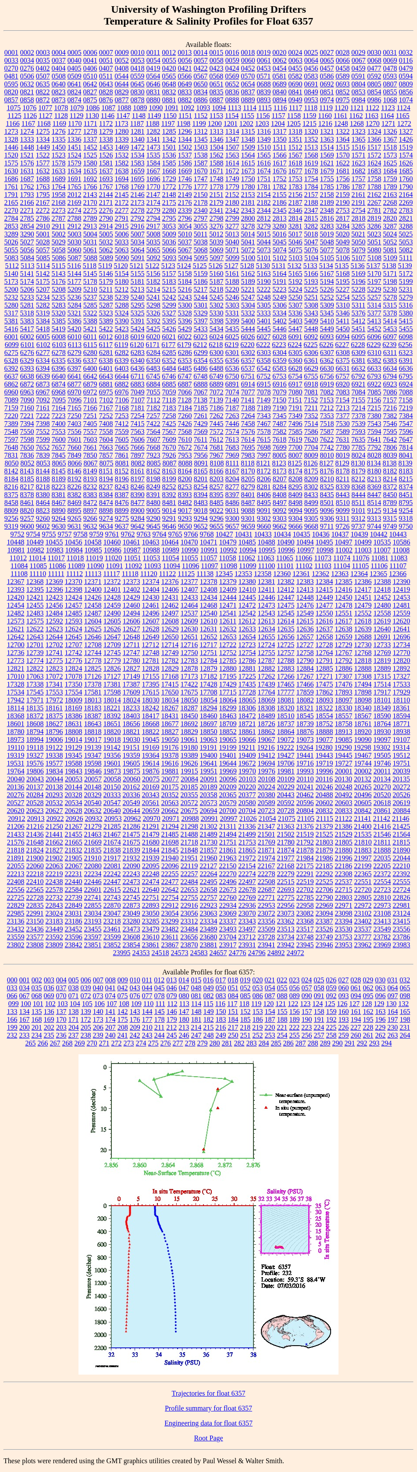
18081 (286, 700)
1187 (137, 123)
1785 (327, 186)
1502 (185, 147)
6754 (295, 376)
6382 (374, 360)
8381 (59, 494)
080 (184, 995)
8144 (43, 471)
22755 (189, 897)
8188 (43, 479)
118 (244, 1003)
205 (86, 1027)
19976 (266, 771)
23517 (305, 929)
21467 (112, 834)
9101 (359, 510)
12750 (189, 652)
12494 (131, 613)
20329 (93, 795)
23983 (401, 945)
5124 (184, 265)
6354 (201, 360)
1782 (280, 186)
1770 (153, 186)
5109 (390, 257)
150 (221, 1011)
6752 (264, 376)
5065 (153, 250)
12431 (170, 597)
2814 (296, 218)
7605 (122, 439)
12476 (305, 605)
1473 (153, 147)
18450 (189, 716)
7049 (138, 392)
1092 (187, 107)
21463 (93, 834)
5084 (27, 257)
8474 (106, 502)
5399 (232, 321)
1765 (75, 186)
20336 (131, 795)
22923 (208, 905)
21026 (248, 818)
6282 (122, 352)
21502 (286, 834)
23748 (305, 937)
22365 (363, 873)
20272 (401, 787)
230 (392, 1027)
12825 (93, 668)
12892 (401, 668)
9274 (106, 518)
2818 (359, 218)
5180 (122, 281)
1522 (43, 155)
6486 (201, 368)
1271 (388, 123)
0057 (201, 60)
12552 (363, 613)
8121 (264, 463)
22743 (112, 897)
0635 (43, 84)
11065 (284, 558)
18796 (54, 731)
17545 (35, 692)
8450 (390, 494)
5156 (153, 273)
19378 (170, 755)
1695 (138, 179)
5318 (27, 313)
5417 (27, 329)
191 (319, 1019)
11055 (189, 558)
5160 (217, 273)
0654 (248, 84)
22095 (151, 866)
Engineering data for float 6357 (208, 1423)
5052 (390, 242)
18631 (73, 723)
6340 (138, 360)
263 (393, 1035)
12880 (228, 668)
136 (49, 1011)
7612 (216, 439)
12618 (362, 621)
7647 (406, 439)
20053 (73, 779)
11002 (344, 550)
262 (380, 1035)
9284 (138, 518)
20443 (286, 795)
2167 (43, 202)
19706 (286, 763)
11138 (205, 573)
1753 (296, 179)
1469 (122, 147)
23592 (54, 937)
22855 (93, 905)
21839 (131, 850)
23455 (93, 929)
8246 (138, 487)
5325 (138, 313)
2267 (374, 202)
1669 (185, 171)
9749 (390, 526)
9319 (11, 526)
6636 (406, 368)
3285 (358, 226)
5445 (264, 329)
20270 (382, 787)
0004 (59, 52)
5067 (185, 250)
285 (276, 1043)
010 (135, 980)
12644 (54, 637)
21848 (189, 850)
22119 (189, 866)
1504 (217, 147)
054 (270, 988)
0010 (138, 52)
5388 (90, 321)
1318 (296, 131)
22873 (131, 905)
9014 (169, 510)
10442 (379, 534)
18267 (169, 708)
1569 (327, 155)
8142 (11, 471)
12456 (54, 605)
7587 (327, 431)
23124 (401, 913)
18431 (170, 716)
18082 (305, 700)
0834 (201, 92)
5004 (90, 234)
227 (355, 1027)
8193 (90, 479)
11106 (379, 565)
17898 (363, 692)
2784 (11, 218)
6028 (279, 336)
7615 (264, 439)
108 (124, 1003)
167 (24, 1019)
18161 (54, 708)
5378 (390, 313)
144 (147, 1011)
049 (208, 988)
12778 (93, 660)
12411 (266, 589)
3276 (216, 226)
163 (380, 1011)
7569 (201, 431)
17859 (305, 692)
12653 (228, 637)
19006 (54, 739)
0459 (359, 68)
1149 (154, 115)
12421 (35, 597)
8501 (327, 502)
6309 (359, 352)
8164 (185, 471)
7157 (390, 400)
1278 (90, 131)
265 (30, 1043)
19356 (112, 755)
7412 (122, 423)
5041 (248, 242)
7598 (27, 439)
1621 (327, 163)
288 (313, 1043)
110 (148, 1003)
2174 (153, 202)
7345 (280, 415)
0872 (43, 100)
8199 (169, 479)
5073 (264, 250)
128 (366, 1003)
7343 (264, 415)
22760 (228, 897)
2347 (311, 210)
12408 (208, 589)
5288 (122, 305)
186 (258, 1019)
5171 (390, 273)
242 (135, 1035)
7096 (75, 400)
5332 (248, 313)
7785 (359, 447)
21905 (73, 858)
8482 (185, 502)
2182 (264, 202)
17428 (208, 684)
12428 (112, 597)
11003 (362, 550)
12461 (151, 605)
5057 (43, 250)
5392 (153, 321)
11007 (382, 550)
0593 (390, 76)
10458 (93, 542)
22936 (247, 905)
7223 (59, 415)
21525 (324, 834)
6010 (75, 336)
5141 (27, 273)
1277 (75, 131)
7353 (327, 415)
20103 (247, 779)
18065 (247, 700)
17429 (228, 684)
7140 (232, 400)
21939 (151, 858)
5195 (343, 281)
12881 (247, 668)
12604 (93, 621)
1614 (232, 163)
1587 (201, 163)
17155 (151, 676)
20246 (324, 787)
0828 (106, 92)
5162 (248, 273)
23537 (363, 929)
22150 (227, 866)
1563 (232, 155)
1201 (231, 123)
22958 (305, 905)
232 (12, 1035)
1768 (122, 186)
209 (135, 1027)
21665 (73, 842)
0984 (359, 100)
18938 (401, 731)
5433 (201, 329)
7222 (43, 415)
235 (49, 1035)
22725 (16, 897)
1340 (138, 139)
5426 (169, 329)
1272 (404, 123)
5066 (169, 250)
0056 (185, 60)
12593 (73, 621)
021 (269, 980)
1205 (294, 123)
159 (331, 1011)
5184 (185, 281)
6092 (311, 336)
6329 (27, 360)
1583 (138, 163)
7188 (248, 408)
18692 (189, 723)
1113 (234, 107)
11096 (190, 565)
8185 (27, 479)
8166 (217, 471)
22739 (73, 897)
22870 (112, 905)
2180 (232, 202)
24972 (295, 952)
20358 (208, 795)
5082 (406, 250)
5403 (296, 321)
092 (331, 995)
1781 (264, 186)
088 (282, 995)
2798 (217, 218)
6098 (406, 336)
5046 (296, 242)
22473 (131, 881)
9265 (75, 518)
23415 (401, 921)
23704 (227, 937)
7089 (11, 400)
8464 (43, 502)
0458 (343, 68)
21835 (93, 850)
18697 (208, 723)
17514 (382, 684)
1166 (12, 123)
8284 (280, 487)
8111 (232, 463)
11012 (18, 558)
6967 (43, 392)
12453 (401, 597)
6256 (405, 344)
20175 (170, 787)
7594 (374, 431)
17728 (247, 692)
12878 (189, 668)
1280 (122, 131)
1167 (28, 123)
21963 (228, 858)
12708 (93, 644)
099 (13, 1003)
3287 (390, 226)
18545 (305, 716)
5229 (374, 289)
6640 (59, 376)
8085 (153, 463)
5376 (359, 313)
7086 (390, 392)
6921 (359, 384)
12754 (247, 652)
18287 (189, 708)
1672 (232, 171)
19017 (93, 739)
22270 (228, 873)
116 (220, 1003)
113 (184, 1003)
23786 (401, 937)
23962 (363, 945)
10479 (228, 542)
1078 (61, 107)
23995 (122, 952)
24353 (141, 952)
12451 (363, 597)
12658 (324, 637)
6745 (153, 376)
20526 (401, 795)
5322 (90, 313)
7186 (217, 408)
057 (307, 988)
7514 (311, 423)
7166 (90, 408)
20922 (55, 818)
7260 (185, 415)
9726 (342, 526)
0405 (75, 68)
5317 (11, 313)
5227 (342, 289)
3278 (248, 226)
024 (306, 980)
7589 (343, 431)
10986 (112, 550)
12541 (228, 613)
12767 (344, 652)
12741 (54, 652)
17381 (112, 684)
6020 (153, 336)
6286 (185, 352)
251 (245, 1035)
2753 (343, 210)
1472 (138, 147)
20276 (16, 795)
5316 (406, 305)
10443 (398, 534)
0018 (248, 52)
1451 (75, 147)
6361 (311, 360)
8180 (374, 471)
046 (172, 988)
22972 (363, 905)
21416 (382, 826)
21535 (363, 834)
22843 (54, 905)
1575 (11, 163)
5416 (11, 329)
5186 (201, 281)
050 (221, 988)
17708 (208, 692)
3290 (27, 234)
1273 (11, 131)
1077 (45, 107)
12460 (131, 605)
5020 (342, 234)
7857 (106, 455)
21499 (247, 834)
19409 (247, 755)
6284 (153, 352)
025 (319, 980)
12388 (382, 581)
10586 (401, 542)
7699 (280, 447)
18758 (344, 723)
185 (245, 1019)
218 (245, 1027)
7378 (359, 415)
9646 (169, 526)
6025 (232, 336)
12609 (189, 621)
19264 (305, 747)
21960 (208, 858)
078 (159, 995)
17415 (170, 684)
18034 (170, 700)
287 (301, 1043)
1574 (406, 155)
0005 (75, 52)
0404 (59, 68)
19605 (131, 763)
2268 (390, 202)
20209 (228, 787)
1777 (201, 186)
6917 (296, 384)
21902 (54, 858)
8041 (406, 455)
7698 (264, 447)
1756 (343, 179)
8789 (390, 502)
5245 (217, 297)
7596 (406, 431)
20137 (35, 787)
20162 (131, 787)
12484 (54, 613)
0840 (280, 92)
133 (12, 1011)
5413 (374, 321)
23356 (266, 921)
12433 (189, 597)
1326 (390, 131)
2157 (311, 194)
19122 (54, 747)
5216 (185, 289)
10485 (247, 542)
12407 (189, 589)
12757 (286, 652)
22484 (189, 881)
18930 (382, 731)
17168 (170, 676)
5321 (75, 313)
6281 (106, 352)
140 (98, 1011)
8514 (374, 502)
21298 (189, 826)
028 (355, 980)
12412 (285, 589)
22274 (247, 873)
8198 (153, 479)
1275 (43, 131)
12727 (305, 644)
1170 (75, 123)
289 (325, 1043)
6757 (342, 376)
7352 (311, 415)
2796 (185, 218)
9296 (217, 518)
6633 (374, 368)
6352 (169, 360)
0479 (406, 68)
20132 (362, 779)
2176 (185, 202)
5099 (232, 257)
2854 (27, 226)
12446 (266, 597)
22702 (305, 889)
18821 (131, 731)
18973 (16, 739)
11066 (303, 558)
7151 (295, 400)
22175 (305, 866)
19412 (266, 755)
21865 (247, 850)
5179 (106, 281)
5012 (216, 234)
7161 (43, 408)
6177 (168, 344)
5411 (342, 321)
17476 (344, 684)
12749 (170, 652)
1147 (123, 115)
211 (159, 1027)
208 (123, 1027)
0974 (327, 100)
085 (245, 995)
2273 (59, 210)
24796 (257, 952)
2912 (74, 226)
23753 (343, 937)
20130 (343, 779)
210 (147, 1027)
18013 (93, 700)
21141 (362, 818)
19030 (131, 739)
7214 (358, 408)
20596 (305, 802)
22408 (16, 881)
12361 (301, 573)
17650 (170, 692)
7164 (59, 408)
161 (356, 1011)
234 (37, 1035)
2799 (232, 218)
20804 (305, 810)
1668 (169, 171)
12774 (35, 660)
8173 (280, 471)
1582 (122, 163)
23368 (305, 921)
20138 (54, 787)
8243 (122, 487)
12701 (35, 644)
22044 (401, 858)
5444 (248, 329)
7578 (264, 431)
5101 (264, 257)
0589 (342, 76)
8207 (280, 479)
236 (61, 1035)
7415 (138, 423)
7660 (75, 447)
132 (403, 1003)
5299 (169, 305)
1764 (59, 186)
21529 (344, 834)
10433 (263, 534)
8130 (358, 463)
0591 (358, 76)
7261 (201, 415)
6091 (295, 336)
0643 (106, 84)
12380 (247, 581)
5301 (201, 305)
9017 (185, 510)
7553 (59, 431)
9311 (342, 518)
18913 (344, 731)
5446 (280, 329)
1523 (59, 155)
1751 (264, 179)
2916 (137, 226)
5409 (311, 321)
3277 (232, 226)
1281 (138, 131)
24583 (199, 952)
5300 (185, 305)
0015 (216, 52)
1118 (310, 107)
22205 (382, 866)
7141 (248, 400)
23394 (344, 921)
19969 (228, 771)
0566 (185, 76)
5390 (122, 321)
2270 (11, 210)
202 (49, 1027)
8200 (185, 479)
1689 (59, 179)
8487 (248, 502)
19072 (286, 739)
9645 (153, 526)
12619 (382, 621)
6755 (311, 376)
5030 (75, 242)
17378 (93, 684)
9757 (65, 534)
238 (86, 1035)
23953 (344, 945)
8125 (295, 463)
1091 (171, 107)
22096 (170, 866)
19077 (324, 739)
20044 (54, 779)
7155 (358, 400)
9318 (406, 518)
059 (331, 988)
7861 (122, 455)
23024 (54, 913)
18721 (247, 723)
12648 (131, 637)
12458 (93, 605)
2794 (153, 218)
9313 (374, 518)
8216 (11, 487)
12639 (363, 629)
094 (356, 995)
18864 (286, 731)
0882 (185, 100)
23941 (266, 945)
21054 (267, 818)
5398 (217, 321)
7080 (296, 392)
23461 (112, 929)
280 (215, 1043)
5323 (106, 313)
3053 (169, 226)
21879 (324, 850)
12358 (262, 573)
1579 (75, 163)
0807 (390, 84)
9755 (49, 534)
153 (258, 1011)
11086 (57, 565)
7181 (138, 408)
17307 (344, 676)
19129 (73, 747)
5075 (296, 250)
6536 (232, 368)
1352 (311, 139)
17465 (286, 684)
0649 (185, 84)
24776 (237, 952)
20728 (286, 810)
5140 (11, 273)
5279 (406, 297)
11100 (266, 565)
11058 (227, 558)
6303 (264, 352)
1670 (201, 171)
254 (282, 1035)
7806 (390, 447)
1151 (185, 115)
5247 (248, 297)
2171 (106, 202)
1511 (279, 147)
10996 (286, 550)
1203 (262, 123)
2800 (248, 218)
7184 (185, 408)
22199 (362, 866)
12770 (401, 652)
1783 (296, 186)
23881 (208, 945)
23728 (266, 937)
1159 (309, 115)
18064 (228, 700)
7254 (138, 415)
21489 (208, 834)
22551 (363, 881)
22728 (35, 897)
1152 (200, 115)
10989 (170, 550)
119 (256, 1003)
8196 (122, 479)
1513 (311, 147)
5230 (390, 289)
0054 (153, 60)
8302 (311, 487)
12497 (170, 613)
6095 (358, 336)
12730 (362, 644)
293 (374, 1043)
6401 (106, 368)
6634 (390, 368)
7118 (169, 400)
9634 (106, 526)
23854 (131, 945)
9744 (374, 526)
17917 (382, 692)
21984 (305, 858)
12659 (344, 637)
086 (258, 995)
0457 (327, 68)
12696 (401, 637)
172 (86, 1019)
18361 (401, 708)
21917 (112, 858)
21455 (73, 834)
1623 (359, 163)
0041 (90, 60)
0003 (43, 52)
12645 (73, 637)
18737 (286, 723)
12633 (247, 629)
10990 (190, 550)
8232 (90, 487)
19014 (73, 739)
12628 (151, 629)
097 (393, 995)
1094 (219, 107)
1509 (248, 147)
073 (98, 995)
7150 (279, 400)
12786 (247, 660)
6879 (90, 384)
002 (37, 980)
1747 (201, 179)
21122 (343, 818)
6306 (311, 352)
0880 (153, 100)
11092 (133, 565)
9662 (280, 526)
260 (356, 1035)
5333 (264, 313)
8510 (343, 502)
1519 (406, 147)
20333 (112, 795)
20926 (74, 818)
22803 (344, 897)
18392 (112, 716)
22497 (247, 881)
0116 (406, 60)
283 (251, 1043)
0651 (217, 84)
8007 (296, 455)
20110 (305, 779)
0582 (295, 76)
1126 (30, 115)
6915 (264, 384)
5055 (11, 250)
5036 (169, 242)
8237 (106, 487)
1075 (14, 107)
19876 (151, 771)
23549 (382, 929)
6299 (201, 352)
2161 (359, 194)
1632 (43, 171)
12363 (340, 573)
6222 (263, 344)
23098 (344, 913)
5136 (357, 265)
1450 (59, 147)
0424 (232, 68)
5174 (27, 281)
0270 (11, 68)
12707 (73, 644)
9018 (201, 510)
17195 (228, 676)
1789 (390, 186)
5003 (75, 234)
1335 (59, 139)
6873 (43, 384)
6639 (43, 376)
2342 (232, 210)
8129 (342, 463)
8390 (138, 494)
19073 (305, 739)
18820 (112, 731)
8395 (217, 494)
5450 (343, 329)
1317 (280, 131)
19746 (382, 763)
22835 (35, 905)
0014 (200, 52)
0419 (153, 68)
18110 (401, 700)
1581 (106, 163)
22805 (363, 897)
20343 (151, 795)
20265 (363, 787)
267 (55, 1043)
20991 (209, 818)
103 (62, 1003)
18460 (208, 716)
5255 (359, 297)
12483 (35, 613)
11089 (76, 565)
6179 (184, 344)
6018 (121, 336)
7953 (185, 455)
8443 (343, 494)
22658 (208, 889)
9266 (90, 518)
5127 (231, 265)
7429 (201, 423)
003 (49, 980)
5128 (247, 265)
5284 (75, 305)
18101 (382, 700)
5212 (121, 289)
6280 (90, 352)
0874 (75, 100)
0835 (217, 92)
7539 (359, 423)
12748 (151, 652)
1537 (185, 155)
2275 (90, 210)
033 (12, 988)
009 (123, 980)
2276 (106, 210)
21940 (170, 858)
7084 (359, 392)
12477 (324, 605)
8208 (296, 479)
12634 (266, 629)
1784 (311, 186)
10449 (35, 542)
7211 (311, 408)
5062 (106, 250)
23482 (170, 929)
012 (159, 980)
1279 (106, 131)
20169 (151, 787)
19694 (266, 763)
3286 (374, 226)
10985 (93, 550)
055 (282, 988)
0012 (169, 52)
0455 (296, 68)
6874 (59, 384)
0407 (106, 68)
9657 (232, 526)
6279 (75, 352)
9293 (185, 518)
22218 (35, 873)
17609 (131, 692)
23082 (305, 913)
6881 (106, 384)
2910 (43, 226)
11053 (151, 558)
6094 (342, 336)
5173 (11, 281)
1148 (138, 115)
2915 (121, 226)
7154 (342, 400)
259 (344, 1035)
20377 (247, 795)
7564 (153, 431)
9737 (358, 526)
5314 (374, 305)
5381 (11, 321)
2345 (280, 210)
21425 (401, 826)
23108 (382, 913)
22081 (112, 866)
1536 (169, 155)
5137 (373, 265)
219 (257, 1027)
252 (258, 1035)
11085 (38, 565)
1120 (341, 107)
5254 (343, 297)
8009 (311, 455)
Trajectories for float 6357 (209, 1393)
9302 (264, 518)
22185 (324, 866)
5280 (11, 305)
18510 (286, 716)
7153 (327, 400)
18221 (112, 708)
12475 (286, 605)
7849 (75, 455)
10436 (321, 534)
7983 (248, 455)
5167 (327, 273)
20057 (93, 779)
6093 (327, 336)
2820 (390, 218)
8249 (153, 487)
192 (331, 1019)
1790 (406, 186)
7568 (185, 431)
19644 (228, 763)
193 (344, 1019)
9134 (390, 510)
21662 (54, 842)
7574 (232, 431)
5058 (59, 250)
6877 (75, 384)
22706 (324, 889)
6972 (90, 392)
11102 (304, 565)
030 (380, 980)
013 (171, 980)
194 (356, 1019)
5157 (169, 273)
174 (110, 1019)
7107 (138, 400)
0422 (201, 68)
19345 (73, 755)
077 (147, 995)
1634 (75, 171)
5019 (327, 234)
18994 (35, 739)
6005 (43, 336)
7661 (90, 447)
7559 (122, 431)
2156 (296, 194)
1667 (153, 171)
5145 (90, 273)
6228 (358, 344)
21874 (286, 850)
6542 (264, 368)
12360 (282, 573)
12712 (150, 644)
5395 (169, 321)
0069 (390, 60)
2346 (296, 210)
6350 (153, 360)
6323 (406, 352)
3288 (406, 226)
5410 (327, 321)
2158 (327, 194)
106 (99, 1003)
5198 (390, 281)
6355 (217, 360)
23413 (382, 921)
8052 (27, 463)
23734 (285, 937)
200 (24, 1027)
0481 (11, 76)
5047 (311, 242)
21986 (324, 858)
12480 (382, 605)
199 (12, 1027)
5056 (27, 250)
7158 (406, 400)
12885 (324, 668)
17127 (112, 676)
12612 (247, 621)
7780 (343, 447)
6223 (279, 344)
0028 (342, 52)
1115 (265, 107)
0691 (311, 84)
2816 (327, 218)
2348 (327, 210)
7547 (406, 423)
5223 (279, 289)
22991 (35, 913)
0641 (75, 84)
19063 (208, 739)
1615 (248, 163)
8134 (374, 463)
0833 (185, 92)
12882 (266, 668)
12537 (189, 613)
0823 (59, 92)
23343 (247, 921)
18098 (363, 700)
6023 (200, 336)
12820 (401, 660)
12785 (228, 660)
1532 (122, 155)
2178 (201, 202)
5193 (311, 281)
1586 (185, 163)
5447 (296, 329)
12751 (208, 652)
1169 (59, 123)
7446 (232, 423)
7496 (296, 423)
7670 (169, 447)
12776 (73, 660)
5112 (12, 265)
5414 (390, 321)
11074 (341, 558)
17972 (54, 700)
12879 (208, 668)
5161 (232, 273)
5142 (43, 273)
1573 (390, 155)
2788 (75, 218)
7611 (200, 439)
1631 (27, 171)
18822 (151, 731)
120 (268, 1003)
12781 (151, 660)
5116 (74, 265)
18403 (131, 716)
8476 (122, 502)
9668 (311, 526)
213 (183, 1027)
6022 (185, 336)
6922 (374, 384)
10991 (209, 550)
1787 (359, 186)
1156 (263, 115)
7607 (153, 439)
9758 (81, 534)
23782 (382, 937)
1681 (343, 171)
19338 (54, 755)
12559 (401, 613)
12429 (131, 597)
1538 (201, 155)
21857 (208, 850)
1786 (343, 186)
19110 (15, 747)
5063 (122, 250)
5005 (106, 234)
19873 (112, 771)
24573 (180, 952)
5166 (311, 273)
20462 (305, 795)
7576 (248, 431)
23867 (170, 945)
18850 (208, 731)
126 (342, 1003)
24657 (218, 952)
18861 (247, 731)
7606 (138, 439)
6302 (248, 352)
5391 (138, 321)
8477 (138, 502)
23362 (286, 921)
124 (317, 1003)
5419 (59, 329)
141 (110, 1011)
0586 (327, 76)
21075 (287, 818)
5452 (374, 329)
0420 (169, 68)
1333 (27, 139)
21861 (228, 850)
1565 (264, 155)
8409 (296, 494)
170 (61, 1019)
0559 (137, 76)
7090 (27, 400)
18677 (170, 723)
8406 (264, 494)
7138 (200, 400)
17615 (151, 692)
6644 (122, 376)
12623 (54, 629)
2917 (153, 226)
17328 (16, 684)
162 (368, 1011)
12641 (401, 629)
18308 (266, 708)
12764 (324, 652)
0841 (296, 92)
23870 (189, 945)
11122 (167, 573)
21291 (151, 826)
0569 (232, 76)
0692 (327, 84)
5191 (280, 281)
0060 (248, 60)
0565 (169, 76)
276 (165, 1043)
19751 (401, 763)
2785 (27, 218)
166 (12, 1019)
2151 (217, 194)
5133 (310, 265)
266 (43, 1043)
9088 (248, 510)
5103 (296, 257)
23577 (35, 937)
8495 (264, 502)
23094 (324, 913)
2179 (217, 202)
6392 (11, 368)
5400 (248, 321)
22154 (247, 866)
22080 (93, 866)
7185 (201, 408)
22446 (93, 881)
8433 (311, 494)
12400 (93, 589)
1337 (90, 139)
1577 (43, 163)
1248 (341, 123)
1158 (294, 115)
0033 (11, 60)
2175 (169, 202)
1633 (59, 171)
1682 (359, 171)
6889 (217, 384)
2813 (280, 218)
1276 (59, 131)
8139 (406, 463)
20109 (286, 779)
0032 (406, 52)
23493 (228, 929)
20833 (344, 810)
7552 (43, 431)
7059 (169, 392)
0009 (122, 52)
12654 (247, 637)
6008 (59, 336)
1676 (280, 171)
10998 (325, 550)
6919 (327, 384)
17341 (54, 684)
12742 (73, 652)
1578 (59, 163)
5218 (216, 289)
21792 (305, 842)
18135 (34, 708)
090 (307, 995)
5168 (343, 273)
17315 (382, 676)
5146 (106, 273)
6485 (185, 368)
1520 (11, 155)
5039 (217, 242)
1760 (406, 179)
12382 (286, 581)
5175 (43, 281)
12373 (131, 581)
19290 (343, 747)
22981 (401, 905)
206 (98, 1027)
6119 (121, 344)
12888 (363, 668)
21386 (343, 826)
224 (319, 1027)
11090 (95, 565)
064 (393, 988)
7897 (138, 455)
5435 (232, 329)
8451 (406, 494)
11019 (94, 558)
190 (307, 1019)
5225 (311, 289)
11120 (148, 573)
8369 (374, 487)
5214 (153, 289)
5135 (342, 265)
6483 (153, 368)
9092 (280, 510)
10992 (228, 550)
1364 (343, 139)
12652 (208, 637)
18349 (382, 708)
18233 (131, 708)
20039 (401, 771)
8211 (342, 479)
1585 (169, 163)
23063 (208, 913)
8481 (169, 502)
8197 (138, 479)
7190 (280, 408)
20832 (324, 810)
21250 (54, 826)
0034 (27, 60)
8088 (185, 463)
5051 (374, 242)
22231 (73, 873)
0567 (200, 76)
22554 (382, 881)
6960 (11, 392)
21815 (401, 842)
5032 (106, 242)
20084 (189, 779)
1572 (374, 155)
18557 (344, 716)
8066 (75, 463)
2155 (280, 194)
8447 (374, 494)
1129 (76, 115)
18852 (228, 731)
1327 (406, 131)
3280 (279, 226)
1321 (327, 131)
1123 (388, 107)
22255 (170, 873)
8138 (390, 463)
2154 (264, 194)
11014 (37, 558)
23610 (151, 937)
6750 (232, 376)
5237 (90, 297)
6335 (59, 360)
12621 (16, 629)
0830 (138, 92)
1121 (357, 107)
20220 (247, 787)
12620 (401, 621)
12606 (131, 621)
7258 (169, 415)
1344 (185, 139)
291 (350, 1043)
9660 (264, 526)
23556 (401, 929)
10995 (267, 550)
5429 (185, 329)
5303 (232, 305)
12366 (397, 573)
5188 (232, 281)
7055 (153, 392)
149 (208, 1011)
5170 (374, 273)
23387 (324, 921)
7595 (390, 431)
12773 (16, 660)
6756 (327, 376)
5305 (264, 305)
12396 (54, 589)
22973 (382, 905)
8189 (59, 479)
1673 (248, 171)
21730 (208, 842)
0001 (11, 52)
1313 (217, 131)
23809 (54, 945)
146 (172, 1011)
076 (135, 995)
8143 (27, 471)
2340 (201, 210)
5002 (59, 234)
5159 (201, 273)
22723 (382, 889)
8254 (201, 487)
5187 (217, 281)
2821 (406, 218)
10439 (359, 534)
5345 (327, 313)
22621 (131, 889)
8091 (201, 463)
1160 (324, 115)
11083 (398, 558)
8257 (217, 487)
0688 (264, 84)
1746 (185, 179)
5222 (264, 289)
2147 (153, 194)
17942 (16, 700)
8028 (374, 455)
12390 (401, 581)
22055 (16, 866)
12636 (305, 629)
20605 (363, 802)
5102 (280, 257)
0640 (59, 84)
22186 (343, 866)
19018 (112, 739)
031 (392, 980)
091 (319, 995)
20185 (189, 787)
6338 (106, 360)
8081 (122, 463)
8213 (374, 479)
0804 (359, 84)
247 (196, 1035)
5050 (359, 242)
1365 (359, 139)
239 (98, 1035)
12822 (35, 668)
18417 (151, 716)
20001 (344, 771)
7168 (122, 408)
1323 (359, 131)
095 (368, 995)
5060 (75, 250)
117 (232, 1003)
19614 (151, 763)
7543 (374, 423)
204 (73, 1027)
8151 (106, 471)
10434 (282, 534)
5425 (153, 329)
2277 (122, 210)
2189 (327, 202)
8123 (279, 463)
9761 (112, 534)
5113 (27, 265)
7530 (343, 423)
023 (294, 980)
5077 (327, 250)
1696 (153, 179)
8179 (359, 471)
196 (380, 1019)
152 (245, 1011)
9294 (201, 518)
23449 (54, 929)
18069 (266, 700)
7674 (201, 447)
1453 (106, 147)
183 (221, 1019)
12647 (112, 637)
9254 (406, 510)
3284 (342, 226)
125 (329, 1003)
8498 (296, 502)
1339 (122, 139)
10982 (35, 550)
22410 (35, 881)
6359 (280, 360)
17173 (189, 676)
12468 (208, 605)
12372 (112, 581)
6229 (374, 344)
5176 (59, 281)
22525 (324, 881)
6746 (169, 376)
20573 (208, 802)
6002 (27, 336)
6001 (11, 336)
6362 (327, 360)
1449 (43, 147)
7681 (217, 447)
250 (233, 1035)
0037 (59, 60)
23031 (73, 913)
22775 (286, 897)
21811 (382, 842)
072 (86, 995)
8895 (75, 510)
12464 (189, 605)
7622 (327, 439)
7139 (216, 400)
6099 (12, 344)
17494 (363, 684)
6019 (137, 336)
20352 (170, 795)
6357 (248, 360)
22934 (228, 905)
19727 (344, 763)
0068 (374, 60)
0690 (296, 84)
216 (220, 1027)
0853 (359, 92)
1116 (280, 107)
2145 (122, 194)
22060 (35, 866)
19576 (35, 763)
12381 (266, 581)
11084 (19, 565)
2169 (75, 202)
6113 (75, 344)
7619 (295, 439)
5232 (11, 297)
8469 (75, 502)
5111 (406, 257)
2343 (248, 210)
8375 (11, 494)
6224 (295, 344)
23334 (208, 921)
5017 (295, 234)
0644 (122, 84)
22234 (93, 873)
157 (307, 1011)
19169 (150, 747)
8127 (327, 463)
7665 (122, 447)
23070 (247, 913)
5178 (90, 281)
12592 (54, 621)
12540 (208, 613)
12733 (382, 644)
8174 (296, 471)
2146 (138, 194)
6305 (296, 352)
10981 (16, 550)
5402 (280, 321)
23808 (35, 945)
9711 (327, 526)
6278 (59, 352)
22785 (305, 897)
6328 (11, 360)
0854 (374, 92)
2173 (138, 202)
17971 (35, 700)
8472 (90, 502)
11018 (75, 558)
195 (368, 1019)
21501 (266, 834)
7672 (185, 447)
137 (61, 1011)
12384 (324, 581)
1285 (169, 131)
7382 (390, 415)
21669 (93, 842)
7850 (90, 455)
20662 (170, 810)
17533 (401, 684)
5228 (358, 289)
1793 (27, 194)
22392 (401, 873)
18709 (228, 723)
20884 (401, 810)
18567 (363, 716)
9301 (248, 518)
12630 (189, 629)
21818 (16, 850)
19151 (131, 747)
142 (123, 1011)
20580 (247, 802)
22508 (266, 881)
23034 (93, 913)
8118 (247, 463)
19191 (208, 747)
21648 (35, 842)
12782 (170, 660)
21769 (266, 842)
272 (116, 1043)
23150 (35, 921)
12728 (324, 644)
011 (147, 980)
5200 (11, 289)
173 (98, 1019)
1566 (280, 155)
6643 (106, 376)
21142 (381, 818)
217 (233, 1027)
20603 (344, 802)
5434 (217, 329)
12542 (247, 613)
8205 (248, 479)
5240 (138, 297)
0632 (27, 84)
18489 (266, 716)
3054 (185, 226)
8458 (11, 502)
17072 (54, 676)
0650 (201, 84)
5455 (406, 329)
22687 (266, 889)
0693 (343, 84)
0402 (43, 68)
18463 (228, 716)
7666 (138, 447)
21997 (363, 858)
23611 (169, 937)
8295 (296, 487)
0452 (248, 68)
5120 (121, 265)
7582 (280, 431)
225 (331, 1027)
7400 (59, 423)
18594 (401, 716)
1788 (374, 186)
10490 (286, 542)
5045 (280, 242)
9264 (59, 518)
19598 (93, 763)
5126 (215, 265)
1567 (296, 155)
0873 (59, 100)
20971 (171, 818)
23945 (305, 945)
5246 (232, 297)
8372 (390, 487)
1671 (217, 171)
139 (86, 1011)
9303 (280, 518)
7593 (359, 431)
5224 (295, 289)
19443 (324, 755)
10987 (132, 550)
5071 (232, 250)
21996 (344, 858)
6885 (169, 384)
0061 (264, 60)
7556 (75, 431)
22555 (401, 881)
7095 (59, 400)
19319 (16, 755)
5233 (27, 297)
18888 (324, 731)
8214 (390, 479)
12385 (344, 581)
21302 (208, 826)
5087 (75, 257)
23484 (189, 929)
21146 (400, 818)
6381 (359, 360)
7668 (153, 447)
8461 (27, 502)
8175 (311, 471)
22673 (228, 889)
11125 (186, 573)
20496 (363, 795)
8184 (11, 479)
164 (393, 1011)
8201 (201, 479)
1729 (169, 179)
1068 (390, 100)
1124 (403, 107)
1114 (250, 107)
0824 (75, 92)
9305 (311, 518)
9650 (185, 526)
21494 (228, 834)
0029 (358, 52)
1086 (93, 107)
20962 (132, 818)
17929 (401, 692)
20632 (93, 810)
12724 (266, 644)
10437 (340, 534)
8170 (248, 471)
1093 (203, 107)
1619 (311, 163)
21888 (382, 850)
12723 (247, 644)
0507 (43, 76)
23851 (93, 945)
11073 (322, 558)
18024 (131, 700)
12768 (363, 652)
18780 (16, 731)
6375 (343, 360)
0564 (153, 76)
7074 (232, 392)
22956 (286, 905)
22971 (344, 905)
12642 (16, 637)
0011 (153, 52)
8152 (122, 471)
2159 (343, 194)
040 (98, 988)
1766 (90, 186)
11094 (171, 565)
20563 (170, 802)
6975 (106, 392)
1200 (215, 123)
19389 (189, 755)
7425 (169, 423)
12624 (73, 629)
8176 (327, 471)
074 (110, 995)
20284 (35, 795)
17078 (73, 676)
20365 (228, 795)
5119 (105, 265)
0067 (359, 60)
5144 (75, 273)
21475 (131, 834)
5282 (43, 305)
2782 (390, 210)
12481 (401, 605)
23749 (324, 937)
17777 (286, 692)
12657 (305, 637)
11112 (74, 573)
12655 (266, 637)
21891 (16, 858)
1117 (295, 107)
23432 (16, 929)
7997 (264, 455)
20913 (36, 818)
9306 (327, 518)
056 (294, 988)
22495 (208, 881)
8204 (232, 479)
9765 (175, 534)
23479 (151, 929)
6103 (59, 344)
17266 (286, 676)
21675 (131, 842)
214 (196, 1027)
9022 (217, 510)
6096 (374, 336)
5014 (248, 234)
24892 (276, 952)
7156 (374, 400)
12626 (112, 629)
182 (208, 1019)
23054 (170, 913)
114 (196, 1003)
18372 (35, 716)
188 (282, 1019)
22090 (131, 866)
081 (196, 995)
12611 (227, 621)
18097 (344, 700)
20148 (93, 787)
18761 (363, 723)
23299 (170, 921)
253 (270, 1035)
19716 (305, 763)
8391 (153, 494)
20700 (228, 810)
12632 (228, 629)
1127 (45, 115)
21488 (189, 834)
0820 (11, 92)
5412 (358, 321)
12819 (382, 660)
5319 (43, 313)
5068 (201, 250)
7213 (342, 408)
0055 (169, 60)
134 (24, 1011)
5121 (136, 265)
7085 (374, 392)
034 (24, 988)
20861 (382, 810)
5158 (185, 273)
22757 (208, 897)
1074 (406, 100)
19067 (266, 739)
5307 (296, 305)
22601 (93, 889)
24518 (160, 952)
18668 (151, 723)
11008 (401, 550)
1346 (217, 139)
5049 (343, 242)
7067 (201, 392)
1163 (371, 115)
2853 (11, 226)
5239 (122, 297)
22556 (16, 889)
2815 (311, 218)
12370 (73, 581)
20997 (229, 818)
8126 (311, 463)
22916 (189, 905)
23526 (324, 929)
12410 (247, 589)
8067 (90, 463)
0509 (75, 76)
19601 (112, 763)
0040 (75, 60)
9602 (43, 526)
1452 (90, 147)
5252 (327, 297)
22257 (189, 873)
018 (233, 980)
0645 (138, 84)
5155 (138, 273)
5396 (185, 321)
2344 (264, 210)
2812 (264, 218)
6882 (122, 384)
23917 (228, 945)
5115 (58, 265)
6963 (27, 392)
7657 (59, 447)
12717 (208, 644)
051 (233, 988)
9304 (296, 518)
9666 (296, 526)
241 (123, 1035)
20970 (151, 818)
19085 (344, 739)
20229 (286, 787)
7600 (59, 439)
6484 (169, 368)
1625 (390, 163)
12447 (286, 597)
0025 (311, 52)
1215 (310, 123)
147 (184, 1011)
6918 (311, 384)
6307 (327, 352)
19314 (401, 747)
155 (282, 1011)
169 (49, 1019)
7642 (390, 439)
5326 (153, 313)
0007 (106, 52)
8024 (359, 455)
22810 (382, 897)
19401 (228, 755)
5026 (11, 242)
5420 (75, 329)
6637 (11, 376)
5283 (59, 305)
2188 (311, 202)
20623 (35, 810)
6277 (43, 352)
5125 (199, 265)
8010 (327, 455)
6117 (106, 344)
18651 (112, 723)
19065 (228, 739)
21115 (324, 818)
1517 (374, 147)
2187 (296, 202)
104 (75, 1003)
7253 (122, 415)
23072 (266, 913)
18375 (54, 716)
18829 (189, 731)
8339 (343, 487)
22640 (151, 889)
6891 (232, 384)
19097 (382, 739)
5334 (280, 313)
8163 (169, 471)
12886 (344, 668)
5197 (374, 281)
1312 (201, 131)
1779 (232, 186)
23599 (112, 937)
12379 (228, 581)
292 (362, 1043)
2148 (169, 194)
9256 (11, 518)
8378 (27, 494)
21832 (73, 850)
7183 (169, 408)
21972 (247, 858)
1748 (217, 179)
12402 (131, 589)
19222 (285, 747)
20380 (266, 795)
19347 (93, 755)
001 (24, 980)
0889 (248, 100)
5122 (152, 265)
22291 (305, 873)
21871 (266, 850)
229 (380, 1027)
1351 (296, 139)
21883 (363, 850)
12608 (170, 621)
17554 (73, 692)
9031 (232, 510)
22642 (170, 889)
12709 (112, 644)
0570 (248, 76)
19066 (247, 739)
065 (405, 988)
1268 (357, 123)
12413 (305, 589)
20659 (151, 810)
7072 (217, 392)
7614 (248, 439)
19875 (131, 771)
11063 (265, 558)
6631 (343, 368)
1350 (280, 139)
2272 (43, 210)
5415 (406, 321)
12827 (131, 668)
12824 (73, 668)
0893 (264, 100)
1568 (311, 155)
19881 (170, 771)
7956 (201, 455)
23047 (112, 913)
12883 (286, 668)
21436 (35, 834)
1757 (359, 179)
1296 (185, 131)
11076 (360, 558)
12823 (54, 668)
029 (368, 980)
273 (129, 1043)
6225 (310, 344)
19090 (363, 739)
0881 (169, 100)
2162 (374, 194)
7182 (153, 408)
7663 (106, 447)
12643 (35, 637)
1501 (169, 147)
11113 (93, 573)
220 (269, 1027)
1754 (311, 179)
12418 (382, 589)
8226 (75, 487)
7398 (43, 423)
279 (202, 1043)
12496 (151, 613)
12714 (169, 644)
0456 (311, 68)
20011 (382, 771)
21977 (286, 858)
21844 (151, 850)
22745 (131, 897)
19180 (189, 747)
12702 (54, 644)
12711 (131, 644)
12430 (151, 597)
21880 (344, 850)
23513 (286, 929)
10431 (244, 534)
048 (196, 988)
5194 (327, 281)
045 (159, 988)
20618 (382, 802)
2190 (343, 202)
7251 (90, 415)
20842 (363, 810)
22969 (324, 905)
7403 (75, 423)
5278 (390, 297)
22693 (286, 889)
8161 (138, 471)
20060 (131, 779)
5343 (311, 313)
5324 (122, 313)
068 (37, 995)
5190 (264, 281)
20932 (94, 818)
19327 (35, 755)
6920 (343, 384)
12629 (170, 629)
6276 (27, 352)
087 (270, 995)
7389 (11, 423)
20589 (266, 802)
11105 (360, 565)
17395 (151, 684)
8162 (153, 471)
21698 (170, 842)
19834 (54, 771)
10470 (189, 542)
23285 (151, 921)
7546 (390, 423)
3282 (311, 226)
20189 (208, 787)
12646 (93, 637)
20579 (228, 802)
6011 (90, 336)
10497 (344, 542)
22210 (401, 866)
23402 (363, 921)
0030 (374, 52)
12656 (286, 637)
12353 (243, 573)
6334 (43, 360)
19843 (73, 771)
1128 (61, 115)
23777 (362, 937)
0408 (122, 68)
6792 (358, 376)
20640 (112, 810)
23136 (16, 921)
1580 (90, 163)
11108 (19, 573)
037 (61, 988)
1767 (106, 186)
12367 (16, 581)
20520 (382, 795)
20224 (266, 787)
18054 (208, 700)
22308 (344, 873)
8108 (217, 463)
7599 (43, 439)
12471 (228, 605)
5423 (122, 329)
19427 (286, 755)
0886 (201, 100)
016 (208, 980)
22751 (151, 897)
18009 (73, 700)
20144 (73, 787)
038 (73, 988)
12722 (227, 644)
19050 (170, 739)
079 (172, 995)
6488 (217, 368)
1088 (124, 107)
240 (110, 1035)
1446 (11, 147)
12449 (324, 597)
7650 (27, 447)
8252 (169, 487)
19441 (305, 755)
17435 (247, 684)
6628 (296, 368)
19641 (208, 763)
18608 (35, 723)
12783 (189, 660)
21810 (363, 842)
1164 (387, 115)
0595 (11, 84)
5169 (359, 273)
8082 (138, 463)
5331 (232, 313)
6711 (137, 376)
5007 (138, 234)
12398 (73, 589)
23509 (266, 929)
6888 (201, 384)
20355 (189, 795)
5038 (201, 242)
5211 (106, 289)
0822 (43, 92)
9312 (358, 518)
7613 (232, 439)
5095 (201, 257)
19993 (305, 771)
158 (319, 1011)
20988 (190, 818)
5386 (75, 321)
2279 (153, 210)
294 (386, 1043)
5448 (311, 329)
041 (110, 988)
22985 (16, 913)
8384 (106, 494)
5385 (59, 321)
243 (147, 1035)
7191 (296, 408)
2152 (232, 194)
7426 (185, 423)
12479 (363, 605)
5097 (217, 257)
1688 (43, 179)
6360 (296, 360)
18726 (266, 723)
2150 (201, 194)
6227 (342, 344)
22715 (344, 889)
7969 (232, 455)
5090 (122, 257)
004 (61, 980)
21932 (131, 858)
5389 (106, 321)
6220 (247, 344)
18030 (151, 700)
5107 (359, 257)
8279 (248, 487)
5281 (27, 305)
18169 (73, 708)
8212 (358, 479)
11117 (111, 573)
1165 (402, 115)
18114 (15, 708)
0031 (390, 52)
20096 (228, 779)
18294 (208, 708)
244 (159, 1035)
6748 (200, 376)
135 (37, 1011)
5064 (138, 250)
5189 (248, 281)
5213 (137, 289)
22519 (305, 881)
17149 (131, 676)
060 (344, 988)
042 (123, 988)
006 (86, 980)
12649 (151, 637)
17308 (363, 676)
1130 (92, 115)
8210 (327, 479)
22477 (170, 881)
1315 (248, 131)
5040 (232, 242)
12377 (189, 581)
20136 (16, 787)
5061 (90, 250)
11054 (170, 558)
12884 (305, 668)
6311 (390, 352)
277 (178, 1043)
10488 (266, 542)
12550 (324, 613)
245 (172, 1035)
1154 (232, 115)
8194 (106, 479)
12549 (305, 613)
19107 (401, 739)
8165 (201, 471)
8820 (27, 510)
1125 (14, 115)
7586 (311, 431)
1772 (169, 186)
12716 (189, 644)
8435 (327, 494)
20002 (363, 771)
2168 (59, 202)
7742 (327, 447)
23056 (189, 913)
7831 (11, 455)
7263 (232, 415)
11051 (132, 558)
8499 (311, 502)
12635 (286, 629)
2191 (359, 202)
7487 (280, 423)
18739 (305, 723)
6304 (280, 352)
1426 (406, 139)
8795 (406, 502)
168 (37, 1019)
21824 (35, 850)
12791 (324, 660)
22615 (112, 889)
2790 (106, 218)
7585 (296, 431)
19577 (54, 763)
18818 (93, 731)
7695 (248, 447)
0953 (311, 100)
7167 (106, 408)
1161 (340, 115)
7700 (296, 447)
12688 (363, 637)
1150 (169, 115)
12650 (170, 637)
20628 (73, 810)
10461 (131, 542)
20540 (93, 802)
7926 (169, 455)
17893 (344, 692)
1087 (108, 107)
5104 (311, 257)
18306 (247, 708)
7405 (90, 423)
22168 (285, 866)
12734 (401, 644)
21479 (151, 834)
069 (49, 995)
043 (135, 988)
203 (61, 1027)
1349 (264, 139)
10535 (382, 542)
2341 (217, 210)
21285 (112, 826)
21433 (16, 834)
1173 (121, 123)
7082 (327, 392)
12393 (16, 589)
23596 (73, 937)
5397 (201, 321)
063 (380, 988)
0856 (406, 92)
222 (294, 1027)
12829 (170, 668)
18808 (73, 731)
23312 (189, 921)
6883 (138, 384)
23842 (73, 945)
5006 (122, 234)
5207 (43, 289)
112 (172, 1003)
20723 (266, 810)
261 (368, 1035)
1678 (311, 171)
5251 (311, 297)
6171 (153, 344)
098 (405, 995)
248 (208, 1035)
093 (344, 995)
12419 (401, 589)
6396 (59, 368)
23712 (247, 937)
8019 (343, 455)
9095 (311, 510)
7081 (311, 392)
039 (86, 988)
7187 (232, 408)
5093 (169, 257)
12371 (93, 581)
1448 (27, 147)
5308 (311, 305)
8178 (343, 471)
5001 (43, 234)
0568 (216, 76)
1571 (359, 155)
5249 (280, 297)
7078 (264, 392)
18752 (324, 723)
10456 (73, 542)
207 (110, 1027)
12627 (131, 629)
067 (24, 995)
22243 (131, 873)
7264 (248, 415)
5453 (390, 329)
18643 (93, 723)
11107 (397, 565)
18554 (324, 716)
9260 (43, 518)
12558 (382, 613)
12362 (320, 573)
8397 (232, 494)
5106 (343, 257)
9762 (128, 534)
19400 (208, 755)
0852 (343, 92)
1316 (264, 131)
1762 (27, 186)
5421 (90, 329)
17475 (324, 684)
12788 (286, 660)
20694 (208, 810)
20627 (54, 810)
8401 (248, 494)
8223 (59, 487)
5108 (374, 257)
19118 (34, 747)
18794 (35, 731)
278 (190, 1043)
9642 (138, 526)
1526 (106, 155)
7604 (106, 439)
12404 (151, 589)
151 (233, 1011)
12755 (266, 652)
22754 (170, 897)
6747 (185, 376)
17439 (266, 684)
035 (37, 988)
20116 (324, 779)
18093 (324, 700)
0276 (27, 68)
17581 (93, 692)
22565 (35, 889)
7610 (185, 439)
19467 (363, 755)
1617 (280, 163)
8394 (201, 494)
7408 (106, 423)
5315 (390, 305)
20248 (344, 787)
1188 (152, 123)
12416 (343, 589)
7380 (374, 415)
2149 (185, 194)
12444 (228, 597)
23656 (189, 937)
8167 (232, 471)
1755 (327, 179)
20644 (131, 810)
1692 (90, 179)
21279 (93, 826)
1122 (372, 107)
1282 (153, 131)
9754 (33, 534)
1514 (327, 147)
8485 (217, 502)
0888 (232, 100)
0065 (327, 60)
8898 (106, 510)
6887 (185, 384)
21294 (170, 826)
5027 (27, 242)
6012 (106, 336)
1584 (153, 163)
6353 (185, 360)
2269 (406, 202)
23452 (73, 929)
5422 (106, 329)
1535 (153, 155)
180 (184, 1019)
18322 (324, 708)
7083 (343, 392)
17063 (35, 676)
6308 (343, 352)
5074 (280, 250)
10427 (224, 534)
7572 (217, 431)
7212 (327, 408)
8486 (232, 502)
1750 (248, 179)
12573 (16, 621)
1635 (90, 171)
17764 (266, 692)
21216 (35, 826)
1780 (248, 186)
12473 (266, 605)
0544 (121, 76)
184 (233, 1019)
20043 (35, 779)
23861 (151, 945)
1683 (374, 171)
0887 (217, 100)
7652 (43, 447)
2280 (169, 210)
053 (258, 988)
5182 (153, 281)
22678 (247, 889)
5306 (280, 305)
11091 (114, 565)
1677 (296, 171)
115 (208, 1003)
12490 (112, 613)
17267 (305, 676)
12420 (16, 597)
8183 (406, 471)
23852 (112, 945)
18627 (54, 723)
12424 (73, 597)
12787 (266, 660)
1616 (264, 163)
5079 (359, 250)
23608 (131, 937)
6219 (232, 344)
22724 (401, 889)
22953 (266, 905)
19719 (324, 763)
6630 (327, 368)
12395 (35, 589)
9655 (217, 526)
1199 (199, 123)
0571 (264, 76)
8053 (43, 463)
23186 (73, 921)
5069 (217, 250)
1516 (358, 147)
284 (264, 1043)
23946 (324, 945)
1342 (169, 139)
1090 (156, 107)
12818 (363, 660)
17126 (93, 676)
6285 (169, 352)
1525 (90, 155)
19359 (131, 755)
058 (319, 988)
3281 (295, 226)
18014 (112, 700)
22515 (286, 881)
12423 (54, 597)
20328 (73, 795)
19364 (151, 755)
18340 (362, 708)
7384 (406, 415)
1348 (248, 139)
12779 (112, 660)
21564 (401, 834)
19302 (382, 747)
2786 (43, 218)
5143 (59, 273)
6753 (279, 376)
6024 (216, 336)
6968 (59, 392)
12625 (93, 629)
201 (37, 1027)
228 (368, 1027)
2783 (406, 210)
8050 (11, 463)
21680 (151, 842)
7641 (374, 439)
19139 (92, 747)
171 (73, 1019)
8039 (390, 455)
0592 (374, 76)
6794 (390, 376)
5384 (43, 321)
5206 (27, 289)
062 (368, 988)
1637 (106, 171)
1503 (201, 147)
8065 (59, 463)
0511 (106, 76)
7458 (248, 423)
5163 (264, 273)
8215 (406, 479)
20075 (151, 779)
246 (184, 1035)
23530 (344, 929)
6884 (153, 384)
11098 (228, 565)
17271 (324, 676)
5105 (327, 257)
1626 (406, 163)
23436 (35, 929)
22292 (324, 873)
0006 (90, 52)
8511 (358, 502)
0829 (122, 92)
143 (135, 1011)
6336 (75, 360)
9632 (90, 526)
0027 (327, 52)
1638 (122, 171)
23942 (286, 945)
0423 (217, 68)
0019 (264, 52)
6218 (216, 344)
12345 (224, 573)
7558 (106, 431)
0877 (122, 100)
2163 (390, 194)
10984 (74, 550)
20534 (73, 802)
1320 (311, 131)
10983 (55, 550)
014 (183, 980)
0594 (406, 76)
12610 (208, 621)
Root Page (208, 1438)
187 (270, 1019)
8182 (390, 471)
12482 (16, 613)
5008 (153, 234)
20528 (35, 802)
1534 (138, 155)
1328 (11, 139)
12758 (305, 652)
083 (221, 995)
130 (391, 1003)
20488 (324, 795)
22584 (73, 889)
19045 (151, 739)
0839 (264, 92)
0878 (138, 100)
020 (257, 980)
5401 (264, 321)
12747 (131, 652)
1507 (232, 147)
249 (221, 1035)
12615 (305, 621)
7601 (75, 439)
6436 (138, 368)
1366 (374, 139)
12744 (93, 652)
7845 (59, 455)
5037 (185, 242)
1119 (326, 107)
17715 (228, 692)
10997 (305, 550)
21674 (112, 842)
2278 (138, 210)
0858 (27, 100)
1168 (43, 123)
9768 (207, 534)
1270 (373, 123)
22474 (151, 881)
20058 (112, 779)
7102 (106, 400)
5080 (374, 250)
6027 (264, 336)
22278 (266, 873)
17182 (208, 676)
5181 (138, 281)
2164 (406, 194)
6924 (406, 384)
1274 (27, 131)
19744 (363, 763)
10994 (248, 550)
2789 (90, 218)
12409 (228, 589)
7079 (280, 392)
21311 (227, 826)
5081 (390, 250)
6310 (374, 352)
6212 (200, 344)
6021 (169, 336)
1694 (122, 179)
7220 (11, 415)
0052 (122, 60)
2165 (11, 202)
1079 (77, 107)
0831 (153, 92)
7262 (217, 415)
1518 (390, 147)
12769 (382, 652)
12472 (247, 605)
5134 (326, 265)
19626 (189, 763)
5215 (169, 289)
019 (245, 980)
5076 (311, 250)
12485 (73, 613)
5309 (327, 305)
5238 (106, 297)
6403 (122, 368)
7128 (185, 400)
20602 (324, 802)
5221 (248, 289)
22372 (382, 873)
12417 (362, 589)
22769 (247, 897)
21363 (285, 826)
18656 (131, 723)
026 (331, 980)
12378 (208, 581)
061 (356, 988)
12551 (344, 613)
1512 (295, 147)
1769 (138, 186)
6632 (359, 368)
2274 (75, 210)
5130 (263, 265)
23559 (16, 937)
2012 (75, 194)
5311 (358, 305)
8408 (280, 494)
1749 (232, 179)
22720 (363, 889)
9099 (343, 510)
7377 (343, 415)
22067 (73, 866)
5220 (232, 289)
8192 (75, 479)
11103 (322, 565)
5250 (296, 297)
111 (160, 1003)
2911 (58, 226)
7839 (43, 455)
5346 (343, 313)
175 (123, 1019)
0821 (27, 92)
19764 (16, 771)
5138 (389, 265)
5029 (59, 242)
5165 (296, 273)
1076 (29, 107)
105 (87, 1003)
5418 (43, 329)
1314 (232, 131)
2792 (138, 218)
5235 (59, 297)
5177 (75, 281)
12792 (344, 660)
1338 (106, 139)
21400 (362, 826)
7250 (75, 415)
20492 (344, 795)
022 (282, 980)
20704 (247, 810)
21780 (286, 842)
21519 (305, 834)
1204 (278, 123)
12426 (93, 597)
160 (344, 1011)
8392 (169, 494)
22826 (401, 897)
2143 (90, 194)
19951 (208, 771)
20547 (112, 802)
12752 (228, 652)
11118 (129, 573)
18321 (305, 708)
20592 (286, 802)
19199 (227, 747)
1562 (217, 155)
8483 (201, 502)
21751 (228, 842)
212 (171, 1027)
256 (307, 1035)
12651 (189, 637)
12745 (112, 652)
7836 (27, 455)
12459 (112, 605)
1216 (325, 123)
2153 (248, 194)
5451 (359, 329)
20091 (208, 779)
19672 (247, 763)
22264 (208, 873)
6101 (28, 344)
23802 (16, 945)
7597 (11, 439)
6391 (406, 360)
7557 (90, 431)
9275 (122, 518)
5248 (264, 297)
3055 (200, 226)
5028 (43, 242)
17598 (112, 692)
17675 (189, 692)
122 (293, 1003)
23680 (208, 937)
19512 (401, 755)
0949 (296, 100)
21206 (16, 826)
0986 (374, 100)
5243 (185, 297)
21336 (247, 826)
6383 (390, 360)
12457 (73, 605)
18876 (305, 731)
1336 (75, 139)
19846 (93, 771)
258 (331, 1035)
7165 (75, 408)
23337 (228, 921)
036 (49, 988)
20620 (16, 810)
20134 (382, 779)
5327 (169, 313)
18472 (247, 716)
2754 (359, 210)
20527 (16, 802)
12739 (35, 652)
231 (404, 1027)
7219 (406, 408)
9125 (374, 510)
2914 (106, 226)
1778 (217, 186)
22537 (344, 881)
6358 (264, 360)
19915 (189, 771)
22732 (54, 897)
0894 (280, 100)
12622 (35, 629)
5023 (374, 234)
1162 (356, 115)
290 (337, 1043)
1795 (43, 194)
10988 (151, 550)
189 (294, 1019)
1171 (90, 123)
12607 (151, 621)
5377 (374, 313)
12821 (16, 668)
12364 (359, 573)
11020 (113, 558)
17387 (131, 684)
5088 (90, 257)
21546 (382, 834)
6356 (232, 360)
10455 (54, 542)
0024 (295, 52)
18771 (401, 723)
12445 (247, 597)
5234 (43, 297)
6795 (406, 376)
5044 (264, 242)
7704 (311, 447)
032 (404, 980)
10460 (112, 542)
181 (196, 1019)
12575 (35, 621)
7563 (138, 431)
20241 (305, 787)
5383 (27, 321)
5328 (185, 313)
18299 (227, 708)
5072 (248, 250)
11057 (208, 558)
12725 (285, 644)
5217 (200, 289)
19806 (35, 771)
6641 (75, 376)
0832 (169, 92)
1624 (374, 163)
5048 (327, 242)
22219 (54, 873)
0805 (374, 84)
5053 (406, 242)
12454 (16, 605)
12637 (324, 629)
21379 (324, 826)
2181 (248, 202)
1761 (11, 186)
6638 (27, 376)
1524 (75, 155)
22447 (112, 881)
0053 (138, 60)
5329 (201, 313)
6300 (217, 352)
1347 (232, 139)
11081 (379, 558)
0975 (343, 100)
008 (110, 980)
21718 (189, 842)
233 (24, 1035)
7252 (106, 415)
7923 (153, 455)
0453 (264, 68)
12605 (112, 621)
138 (73, 1011)
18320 (285, 708)
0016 (232, 52)
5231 (406, 289)
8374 (406, 487)
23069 (228, 913)
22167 (266, 866)
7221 (27, 415)
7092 (43, 400)
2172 (122, 202)
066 (12, 995)
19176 (169, 747)
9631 (75, 526)
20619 (401, 802)
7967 (217, 455)
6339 (122, 360)
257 (319, 1035)
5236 (75, 297)
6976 (122, 392)
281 (227, 1043)
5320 (59, 313)
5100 (248, 257)
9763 (144, 534)
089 (294, 995)
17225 (247, 676)
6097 (390, 336)
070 (61, 995)
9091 (264, 510)
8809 (11, 510)
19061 (189, 739)
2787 (59, 218)
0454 (280, 68)
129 (379, 1003)
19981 (286, 771)
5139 (405, 265)
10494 (305, 542)
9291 (169, 518)
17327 (401, 676)
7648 (11, 447)
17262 (266, 676)
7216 (390, 408)
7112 (153, 400)
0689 (280, 84)
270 (92, 1043)
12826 (112, 668)
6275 (11, 352)
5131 (278, 265)
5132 (294, 265)
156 (294, 1011)
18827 (170, 731)
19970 (247, 771)
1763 (43, 186)
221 (282, 1027)
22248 (151, 873)
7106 (122, 400)
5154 (122, 273)
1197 (168, 123)
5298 (153, 305)
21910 (93, 858)
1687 (27, 179)
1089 (140, 107)
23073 (286, 913)
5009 (169, 234)
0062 (280, 60)
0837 (248, 92)
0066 (343, 60)
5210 (90, 289)
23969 (382, 945)
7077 (248, 392)
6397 (75, 368)
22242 (112, 873)
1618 (296, 163)
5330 (217, 313)
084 (233, 995)
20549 (131, 802)
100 (26, 1003)
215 (208, 1027)
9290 (153, 518)
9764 (160, 534)
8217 (27, 487)
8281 (264, 487)
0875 (90, 100)
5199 (406, 281)
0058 (217, 60)
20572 (189, 802)
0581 (279, 76)
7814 (406, 447)
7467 (264, 423)
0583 (311, 76)
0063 (296, 60)
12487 (93, 613)
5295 (138, 305)
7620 (311, 439)
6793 (374, 376)
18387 (93, 716)
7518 (327, 423)
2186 (280, 202)
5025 (406, 234)
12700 (16, 644)
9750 (406, 526)
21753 (247, 842)
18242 (150, 708)
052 (245, 988)
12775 (54, 660)
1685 (406, 171)
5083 (11, 257)
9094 (296, 510)
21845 (170, 850)
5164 (280, 273)
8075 (106, 463)
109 (136, 1003)
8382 (75, 494)
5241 (153, 297)
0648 (169, 84)
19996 (324, 771)
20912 (16, 818)
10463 (151, 542)
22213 (16, 873)
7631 (342, 439)
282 (239, 1043)
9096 (327, 510)
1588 (217, 163)
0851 (327, 92)
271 (104, 1043)
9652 (201, 526)
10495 (324, 542)
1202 (246, 123)
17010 (16, 676)
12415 (324, 589)
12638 (344, 629)
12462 (170, 605)
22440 (73, 881)
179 (172, 1019)
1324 (374, 131)
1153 (216, 115)
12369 (54, 581)
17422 (189, 684)
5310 (343, 305)
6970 (75, 392)
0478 (390, 68)
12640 (382, 629)
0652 (232, 84)
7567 (169, 431)
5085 (43, 257)
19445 (344, 755)
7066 (185, 392)
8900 (138, 510)
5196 (359, 281)
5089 (106, 257)
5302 (217, 305)
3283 (327, 226)
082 (208, 995)
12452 (382, 597)
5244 (201, 297)
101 (38, 1003)
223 (306, 1027)
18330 (343, 708)
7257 (153, 415)
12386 (363, 581)
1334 (43, 139)
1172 (106, 123)
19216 (266, 747)
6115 (90, 344)
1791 (11, 194)
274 (141, 1043)
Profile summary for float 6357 (208, 1408)
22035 (382, 858)
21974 (266, 858)
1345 (201, 139)
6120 (137, 344)
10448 (16, 542)
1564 (248, 155)
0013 (185, 52)
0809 (406, 84)
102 (50, 1003)
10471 (208, 542)
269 (80, 1043)
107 (112, 1003)
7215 (374, 408)
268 (67, 1043)
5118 (89, 265)
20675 (189, 810)
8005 (280, 455)
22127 (208, 866)
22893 (151, 905)
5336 (296, 313)
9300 (232, 518)
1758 (374, 179)
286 (288, 1043)
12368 (35, 581)
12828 (151, 668)
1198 (183, 123)
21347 (266, 826)
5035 (153, 242)
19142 (112, 747)
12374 (151, 581)
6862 (11, 384)
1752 (280, 179)
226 (343, 1027)
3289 (11, 234)
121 (280, 1003)
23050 (151, 913)
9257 (27, 518)
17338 (35, 684)
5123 (168, 265)
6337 (90, 360)
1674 (264, 171)
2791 (122, 218)
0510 (90, 76)
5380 (406, 313)
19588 (73, 763)
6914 (248, 384)
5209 (75, 289)
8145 (59, 471)
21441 (54, 834)
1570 (343, 155)
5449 (327, 329)
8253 (185, 487)
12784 (208, 660)
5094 (185, 257)
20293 (54, 795)
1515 (342, 147)
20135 (401, 779)
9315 (390, 518)
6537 (248, 368)
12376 (170, 581)
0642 (90, 84)
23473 (131, 929)
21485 (170, 834)
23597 (93, 937)
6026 (248, 336)
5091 (138, 257)
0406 (90, 68)
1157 (278, 115)
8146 (75, 471)
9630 (59, 526)
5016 (279, 234)
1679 (327, 171)
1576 (27, 163)
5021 (358, 234)
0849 (311, 92)
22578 (54, 889)
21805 (344, 842)
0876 (106, 100)
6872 (27, 384)
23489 (208, 929)
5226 (327, 289)
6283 (138, 352)
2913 (90, 226)
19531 (16, 763)
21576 (16, 842)
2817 (343, 218)
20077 (170, 779)
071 (73, 995)
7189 (264, 408)
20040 (16, 779)
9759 (96, 534)
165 (405, 1011)
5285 (90, 305)
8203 (217, 479)
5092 (153, 257)
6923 (390, 384)
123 (305, 1003)
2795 (169, 218)
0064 (311, 60)
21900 (35, 858)
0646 (153, 84)
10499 (363, 542)
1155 (247, 115)
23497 (247, 929)
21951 (189, 858)
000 (12, 980)
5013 (232, 234)
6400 (90, 368)
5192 (296, 281)
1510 (264, 147)
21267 (73, 826)
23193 (93, 921)
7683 (232, 447)
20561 (151, 802)
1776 (185, 186)
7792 (374, 447)
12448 (305, 597)
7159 (11, 408)
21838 (112, 850)
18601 (16, 723)
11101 (285, 565)
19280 (324, 747)
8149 (90, 471)
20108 (266, 779)
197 (393, 1019)
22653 (189, 889)
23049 (131, 913)
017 (220, 980)
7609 (169, 439)
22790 (324, 897)
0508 (59, 76)
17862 (324, 692)
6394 (43, 368)
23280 (131, 921)
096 (380, 995)
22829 (16, 905)
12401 (112, 589)
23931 (247, 945)
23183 (54, 921)
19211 (246, 747)
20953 (113, 818)
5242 (169, 297)
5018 (311, 234)
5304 (248, 305)
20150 (112, 787)
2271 (27, 210)
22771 (266, 897)
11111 (56, 573)
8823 (43, 510)
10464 (170, 542)
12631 (208, 629)
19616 (170, 763)
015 (196, 980)
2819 (374, 218)
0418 (138, 68)
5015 (264, 234)
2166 (27, 202)
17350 (73, 684)
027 (343, 980)
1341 (153, 139)
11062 (246, 558)
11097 (209, 565)
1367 (390, 139)
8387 (122, 494)
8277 (232, 487)
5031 (90, 242)
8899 (122, 510)
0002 (27, 52)
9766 (191, 534)
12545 (286, 613)
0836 (232, 92)
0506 (27, 76)
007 (98, 980)
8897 (90, 510)
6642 (90, 376)
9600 (27, 526)
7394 (27, 423)
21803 (324, 842)
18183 (92, 708)
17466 (305, 684)
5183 (169, 281)
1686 (11, 179)
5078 (343, 250)
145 (159, 1011)
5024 (390, 234)
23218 (112, 921)
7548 (11, 431)
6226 (326, 344)
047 (184, 988)
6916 (280, 384)
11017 (56, 558)
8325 (327, 487)
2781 (374, 210)
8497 (280, 502)
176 (135, 1019)
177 (147, 1019)
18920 (363, 731)
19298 (362, 747)
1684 (390, 171)
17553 (54, 692)
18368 (16, 716)
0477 (374, 68)
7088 (406, 392)
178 (159, 1019)
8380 (43, 494)
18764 (382, 723)
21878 (305, 850)
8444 (359, 494)
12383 (305, 581)
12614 (285, 621)
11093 (152, 565)
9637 (122, 526)
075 (123, 995)
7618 (279, 439)
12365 (378, 573)
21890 (401, 850)
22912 (170, 905)
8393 (185, 494)
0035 (43, 60)
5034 (138, 242)
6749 (216, 376)
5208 (59, 289)
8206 (264, 479)
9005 (153, 510)
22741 (93, 897)
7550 (27, 431)
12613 (266, 621)
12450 (344, 597)
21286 (131, 826)
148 (196, 1011)
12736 (16, 652)
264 (405, 1035)
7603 (90, 439)
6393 (27, 368)
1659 (138, 171)
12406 (170, 589)
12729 (343, 644)
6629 (311, 368)
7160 (27, 408)
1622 (343, 163)
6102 (43, 344)
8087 (169, 463)
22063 (54, 866)
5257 (374, 297)
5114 (43, 265)
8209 (311, 479)
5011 (200, 234)
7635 (358, 439)
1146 (107, 115)
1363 (327, 139)
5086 (59, 257)
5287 (106, 305)
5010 (185, 234)
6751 (248, 376)
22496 (228, 881)
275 (153, 1043)
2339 (185, 210)
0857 (11, 100)
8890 (59, 510)
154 (270, 1011)
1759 (390, 179)
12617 (343, 621)
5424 (138, 329)
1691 (75, 179)
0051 (106, 60)
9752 (18, 534)
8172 (264, 471)
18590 (382, 716)
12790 (305, 660)
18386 (73, 716)
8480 (153, 502)
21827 (54, 850)
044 (147, 988)
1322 (343, 131)
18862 (266, 731)
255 (294, 1035)
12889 (382, 668)
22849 (73, 905)
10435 (301, 534)
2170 (90, 202)
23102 (363, 913)
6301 (232, 352)
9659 (248, 526)
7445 (217, 423)
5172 (406, 273)
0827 (90, 92)
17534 (16, 692)
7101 (90, 400)
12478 (344, 605)
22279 (286, 873)
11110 (37, 573)
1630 (11, 171)
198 (405, 1019)
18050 (189, 700)
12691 (382, 637)
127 (354, 1003)
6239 (389, 344)
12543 (266, 613)
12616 (324, 621)
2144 (106, 194)
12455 (35, 605)
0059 (232, 60)
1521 (27, 155)
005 (73, 980)
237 (73, 1035)
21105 (305, 818)
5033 (122, 242)
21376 (305, 826)
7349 (296, 415)
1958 (59, 194)
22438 (54, 881)
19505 (382, 755)
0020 (279, 52)
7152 (311, 400)
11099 (247, 565)
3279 (264, 226)
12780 (131, 660)
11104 (341, 565)
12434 (208, 597)
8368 (359, 487)
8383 (90, 494)
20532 (54, 802)
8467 (59, 502)
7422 (153, 423)
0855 (390, 92)
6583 (280, 368)
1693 (106, 179)
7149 (264, 400)
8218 (43, 487)
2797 (201, 218)
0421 (185, 68)
